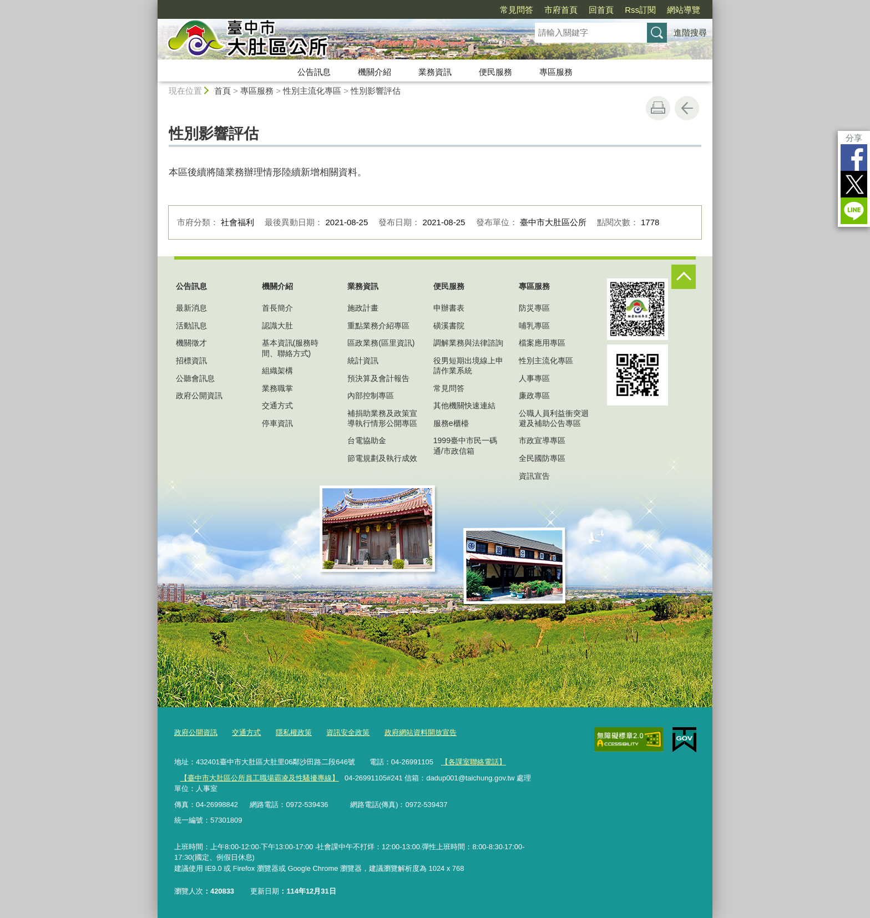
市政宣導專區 (542, 440)
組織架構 (277, 370)
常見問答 (516, 9)
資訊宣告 (534, 475)
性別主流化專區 (312, 90)
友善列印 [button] (658, 108)
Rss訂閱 (640, 9)
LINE (854, 210)
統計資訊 (362, 360)
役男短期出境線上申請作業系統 (468, 365)
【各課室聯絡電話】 (473, 761)
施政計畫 (362, 307)
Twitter (854, 184)
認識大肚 (277, 325)
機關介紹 (374, 72)
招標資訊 (191, 360)
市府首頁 (561, 9)
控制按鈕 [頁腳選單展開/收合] (683, 277)
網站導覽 (683, 9)
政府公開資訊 (199, 395)
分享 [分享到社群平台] (854, 138)
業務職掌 (277, 388)
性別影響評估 (376, 90)
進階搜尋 (690, 32)
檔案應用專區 (542, 342)
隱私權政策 (294, 732)
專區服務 (556, 72)
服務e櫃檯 (451, 423)
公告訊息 (314, 72)
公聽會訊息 (195, 378)
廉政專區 (534, 395)
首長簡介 (277, 307)
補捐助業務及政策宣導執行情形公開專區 (382, 418)
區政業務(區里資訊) (380, 342)
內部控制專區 (370, 395)
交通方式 (277, 405)
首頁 (222, 90)
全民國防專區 (542, 458)
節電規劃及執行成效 (382, 458)
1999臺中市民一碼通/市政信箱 (465, 445)
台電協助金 (366, 440)
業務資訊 (435, 72)
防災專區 (534, 307)
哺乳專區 (534, 325)
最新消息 (191, 307)
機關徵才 (191, 342)
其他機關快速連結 (464, 405)
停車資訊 (277, 423)
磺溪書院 (448, 325)
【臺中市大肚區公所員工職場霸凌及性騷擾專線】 (259, 777)
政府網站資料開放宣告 (421, 732)
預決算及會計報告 (378, 378)
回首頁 (601, 9)
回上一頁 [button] (687, 108)
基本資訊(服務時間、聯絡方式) (290, 347)
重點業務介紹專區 (378, 325)
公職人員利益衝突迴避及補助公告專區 (554, 418)
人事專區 (534, 378)
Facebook (854, 157)
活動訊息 (191, 325)
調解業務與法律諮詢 (468, 342)
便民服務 (495, 72)
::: (152, 4)
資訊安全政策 (348, 732)
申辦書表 (448, 307)
